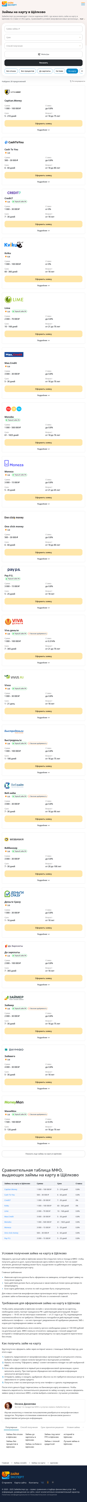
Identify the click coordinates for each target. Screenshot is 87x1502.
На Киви (59, 71)
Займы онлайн (20, 1463)
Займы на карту (38, 1463)
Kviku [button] (6, 1205)
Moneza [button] (7, 1227)
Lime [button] (6, 1211)
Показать (43, 62)
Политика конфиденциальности (16, 1494)
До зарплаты (45, 71)
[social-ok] (48, 1482)
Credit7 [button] (7, 1200)
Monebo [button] (7, 1222)
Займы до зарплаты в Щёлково (30, 1437)
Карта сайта (20, 1482)
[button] (43, 130)
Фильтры (43, 54)
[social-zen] (53, 1482)
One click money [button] (11, 1233)
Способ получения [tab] (29, 1427)
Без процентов (27, 71)
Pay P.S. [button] (7, 1238)
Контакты (33, 1482)
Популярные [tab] (11, 1427)
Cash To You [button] (9, 1195)
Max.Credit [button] (9, 1216)
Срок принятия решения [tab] (52, 1427)
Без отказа (11, 71)
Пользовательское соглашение (43, 1494)
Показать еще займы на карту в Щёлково (43, 1154)
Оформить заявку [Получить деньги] (43, 123)
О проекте (7, 1482)
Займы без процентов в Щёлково (12, 1444)
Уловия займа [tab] (73, 1427)
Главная (5, 1463)
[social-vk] (42, 1482)
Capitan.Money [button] (10, 1189)
